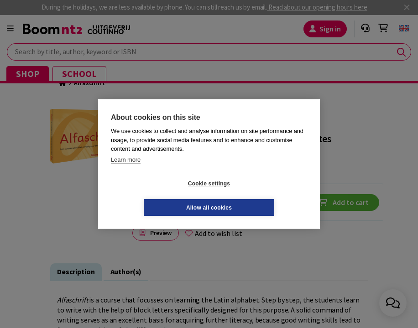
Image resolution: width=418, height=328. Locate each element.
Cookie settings (155, 195)
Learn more (126, 171)
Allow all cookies (263, 195)
